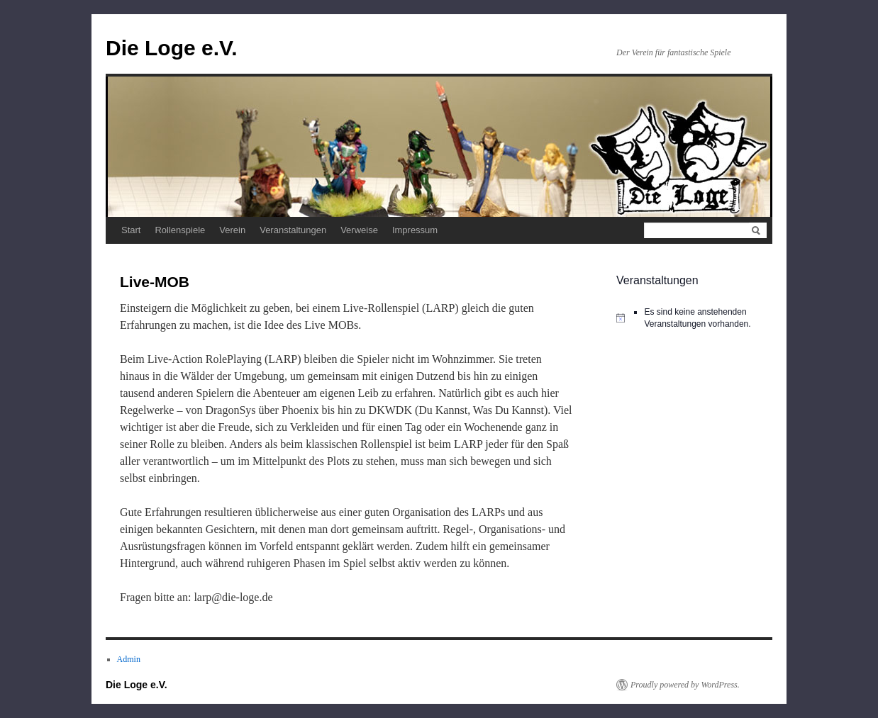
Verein (232, 230)
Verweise (359, 230)
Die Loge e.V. (172, 48)
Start (130, 230)
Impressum (415, 230)
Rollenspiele (180, 230)
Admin (128, 659)
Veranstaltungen (293, 230)
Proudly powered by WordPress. (685, 685)
